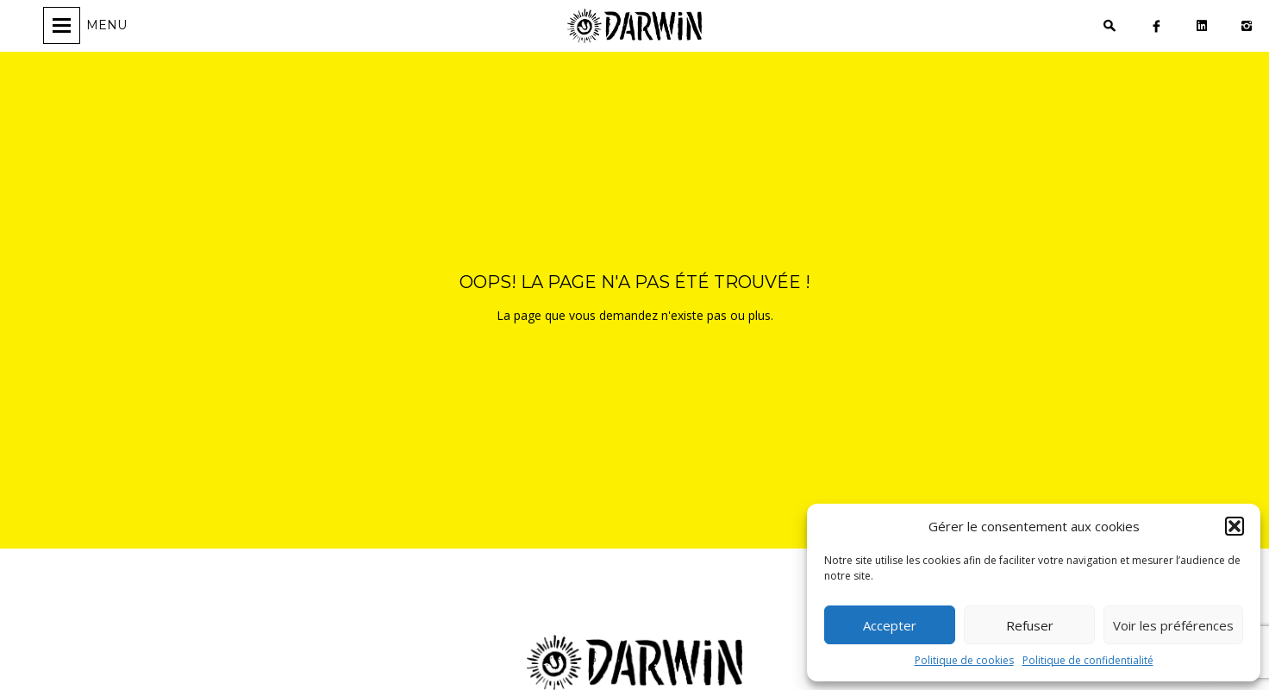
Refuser (1029, 625)
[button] (1234, 526)
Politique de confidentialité (1087, 660)
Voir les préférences (1173, 625)
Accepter (889, 625)
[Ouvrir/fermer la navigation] (87, 25)
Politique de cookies (964, 660)
